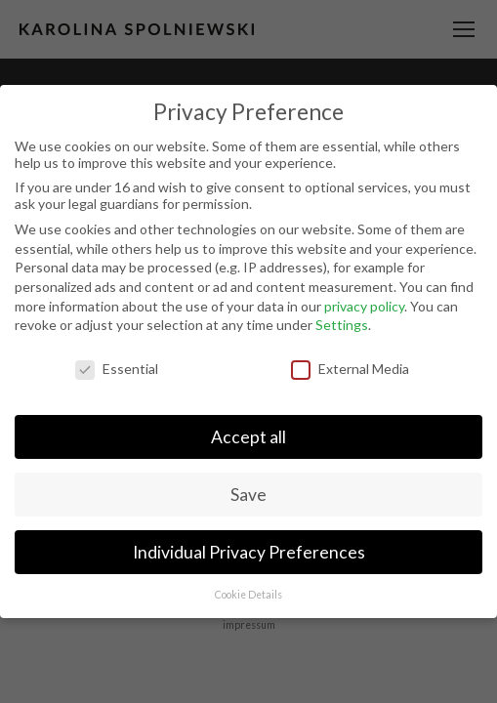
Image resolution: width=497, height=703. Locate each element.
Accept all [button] (248, 437)
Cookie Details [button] (248, 594)
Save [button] (248, 494)
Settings (341, 324)
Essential (116, 368)
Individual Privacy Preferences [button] (249, 552)
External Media (350, 368)
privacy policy (364, 306)
